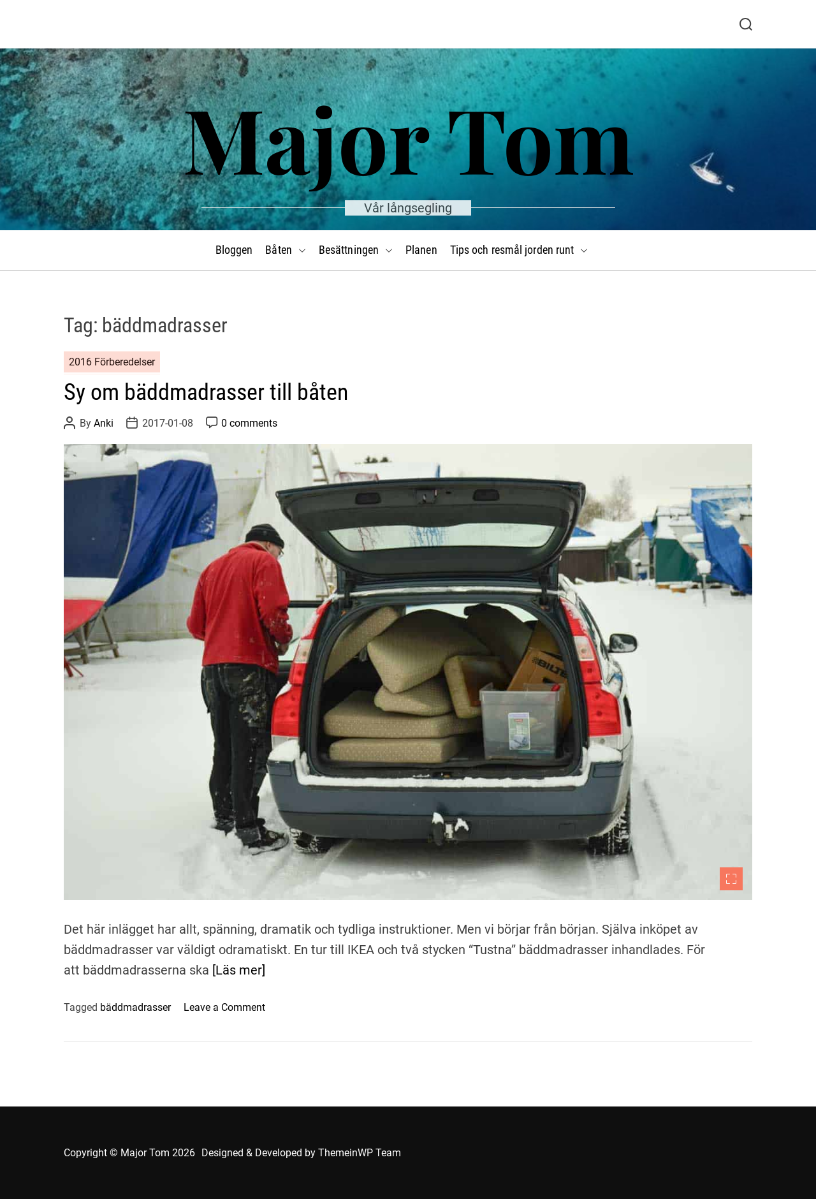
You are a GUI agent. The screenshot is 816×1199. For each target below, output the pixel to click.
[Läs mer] (238, 970)
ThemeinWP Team (359, 1153)
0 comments (249, 423)
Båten (285, 250)
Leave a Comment (224, 1007)
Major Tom (408, 137)
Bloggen (234, 249)
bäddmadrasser (135, 1007)
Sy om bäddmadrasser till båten (206, 392)
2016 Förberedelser (112, 362)
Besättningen (356, 250)
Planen (421, 249)
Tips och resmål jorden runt (519, 250)
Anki (103, 423)
